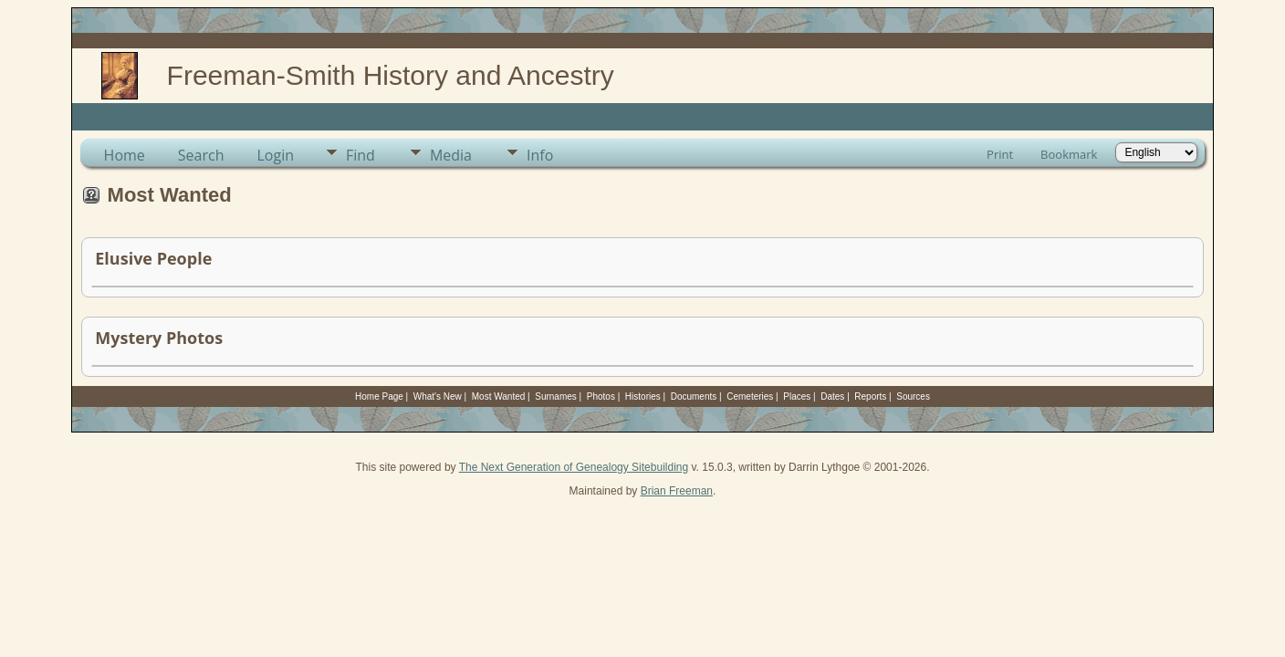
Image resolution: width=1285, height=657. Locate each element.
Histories (643, 396)
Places (796, 396)
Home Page (379, 396)
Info (540, 155)
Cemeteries (749, 396)
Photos (601, 396)
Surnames (556, 396)
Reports (870, 396)
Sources (913, 396)
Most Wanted (499, 396)
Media (451, 155)
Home (124, 155)
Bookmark (1068, 154)
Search (201, 155)
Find (360, 155)
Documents (694, 396)
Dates (832, 396)
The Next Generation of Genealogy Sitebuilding (574, 467)
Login (275, 155)
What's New (437, 396)
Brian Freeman (677, 491)
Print (1000, 154)
